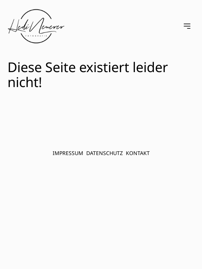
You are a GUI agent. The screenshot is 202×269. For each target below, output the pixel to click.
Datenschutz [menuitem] (104, 153)
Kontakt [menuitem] (138, 153)
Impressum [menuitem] (68, 153)
